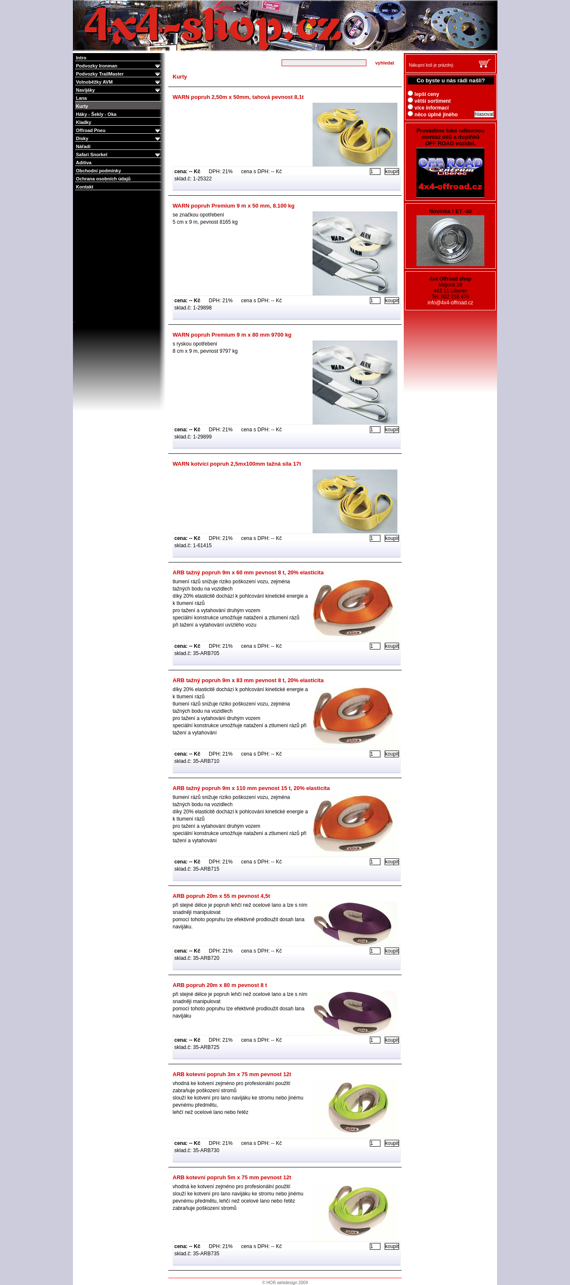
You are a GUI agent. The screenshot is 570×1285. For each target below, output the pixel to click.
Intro (81, 57)
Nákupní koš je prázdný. (431, 65)
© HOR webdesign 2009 (285, 1282)
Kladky (83, 122)
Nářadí (83, 146)
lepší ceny (423, 94)
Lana (81, 98)
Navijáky (118, 90)
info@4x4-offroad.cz (450, 303)
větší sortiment (429, 101)
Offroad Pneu (118, 130)
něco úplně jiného (433, 115)
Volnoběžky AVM (118, 82)
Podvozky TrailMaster (118, 74)
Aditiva (84, 162)
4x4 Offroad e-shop (78, 1)
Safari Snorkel (118, 154)
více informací (428, 108)
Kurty (82, 106)
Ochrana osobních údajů (103, 178)
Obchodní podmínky (98, 170)
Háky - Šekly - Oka (96, 114)
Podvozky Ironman (118, 66)
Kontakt (84, 186)
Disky (118, 138)
